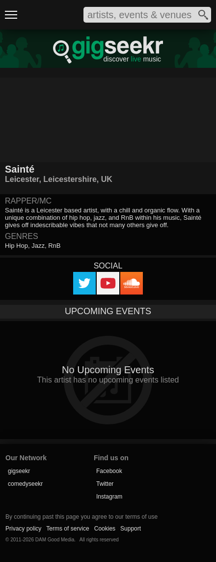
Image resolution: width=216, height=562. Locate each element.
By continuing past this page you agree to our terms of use (81, 516)
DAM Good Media (54, 539)
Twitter (104, 483)
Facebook (109, 471)
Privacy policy (23, 528)
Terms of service (67, 528)
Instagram (109, 496)
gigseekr (19, 471)
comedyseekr (25, 483)
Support (130, 528)
